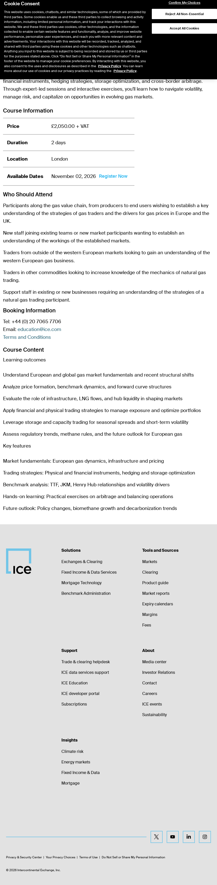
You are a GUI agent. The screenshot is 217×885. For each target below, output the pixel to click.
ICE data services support (85, 672)
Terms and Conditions (27, 337)
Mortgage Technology (81, 582)
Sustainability (154, 714)
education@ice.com (39, 329)
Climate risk (72, 751)
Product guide (155, 582)
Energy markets (75, 762)
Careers (149, 693)
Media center (154, 662)
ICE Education (74, 683)
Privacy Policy (109, 53)
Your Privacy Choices (60, 857)
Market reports (155, 593)
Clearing (150, 572)
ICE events (152, 704)
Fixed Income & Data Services (89, 572)
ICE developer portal (80, 693)
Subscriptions (74, 704)
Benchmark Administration (86, 593)
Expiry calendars (157, 604)
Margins (149, 614)
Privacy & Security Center (24, 857)
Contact (149, 683)
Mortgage (70, 783)
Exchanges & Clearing (81, 561)
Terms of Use (88, 857)
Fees (146, 625)
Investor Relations (158, 672)
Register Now (113, 176)
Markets (149, 561)
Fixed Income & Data (80, 772)
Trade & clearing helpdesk (85, 662)
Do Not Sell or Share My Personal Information (133, 857)
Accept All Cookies (184, 15)
